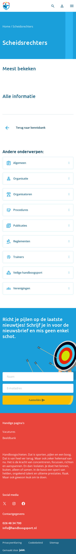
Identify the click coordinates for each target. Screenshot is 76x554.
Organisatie (17, 179)
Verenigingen (18, 288)
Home (6, 26)
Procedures (17, 210)
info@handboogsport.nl (20, 528)
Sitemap (54, 542)
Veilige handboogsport (24, 273)
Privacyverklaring (12, 542)
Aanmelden (34, 400)
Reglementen (18, 241)
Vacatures (9, 432)
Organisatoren (19, 194)
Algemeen (16, 163)
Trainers (15, 257)
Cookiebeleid (35, 542)
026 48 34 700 (12, 523)
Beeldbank (9, 438)
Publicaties (17, 226)
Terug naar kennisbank (30, 127)
